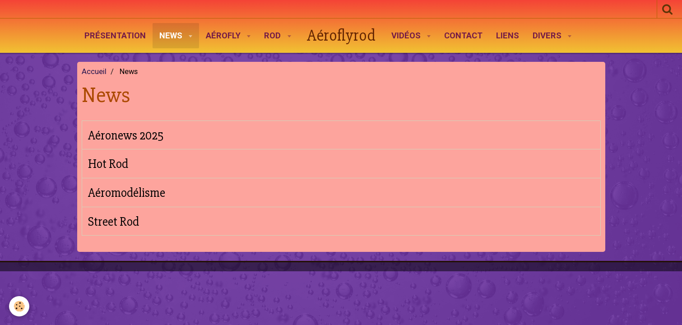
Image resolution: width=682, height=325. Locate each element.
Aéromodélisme (126, 192)
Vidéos (407, 36)
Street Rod (113, 221)
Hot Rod (108, 164)
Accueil (94, 71)
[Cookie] (19, 306)
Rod (273, 36)
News (172, 36)
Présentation (115, 36)
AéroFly (224, 36)
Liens (507, 36)
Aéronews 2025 (126, 135)
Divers (548, 36)
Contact (463, 36)
